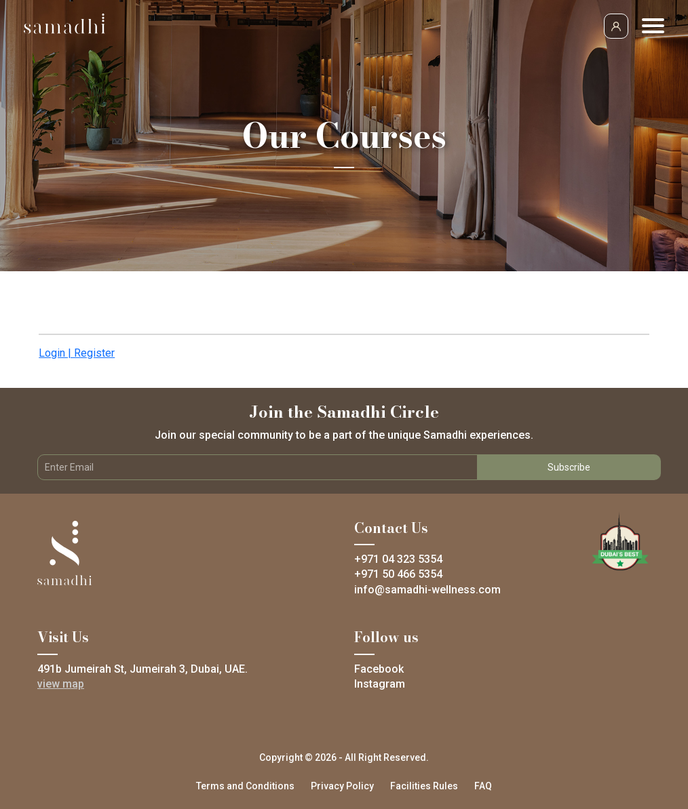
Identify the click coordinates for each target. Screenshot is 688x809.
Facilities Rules (424, 786)
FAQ (483, 786)
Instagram (379, 683)
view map (60, 683)
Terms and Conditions (245, 786)
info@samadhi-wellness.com (427, 589)
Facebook (379, 669)
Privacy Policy (342, 786)
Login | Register (77, 353)
